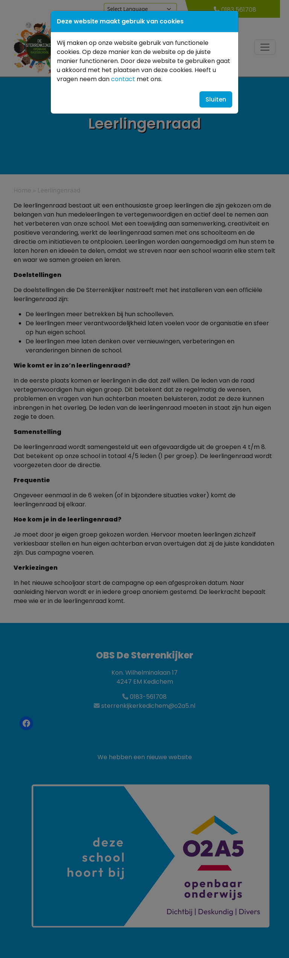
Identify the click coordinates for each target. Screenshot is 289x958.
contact (123, 79)
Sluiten (215, 99)
